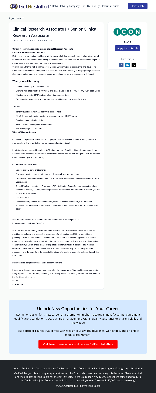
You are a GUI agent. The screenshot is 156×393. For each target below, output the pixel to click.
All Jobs (54, 6)
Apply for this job (127, 48)
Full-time (25, 40)
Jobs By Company (69, 6)
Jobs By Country (91, 6)
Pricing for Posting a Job (62, 368)
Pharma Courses (111, 6)
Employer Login (103, 368)
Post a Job (138, 6)
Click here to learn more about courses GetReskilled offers (78, 344)
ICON (15, 40)
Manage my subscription (129, 368)
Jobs (16, 368)
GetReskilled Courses (33, 368)
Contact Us (85, 368)
